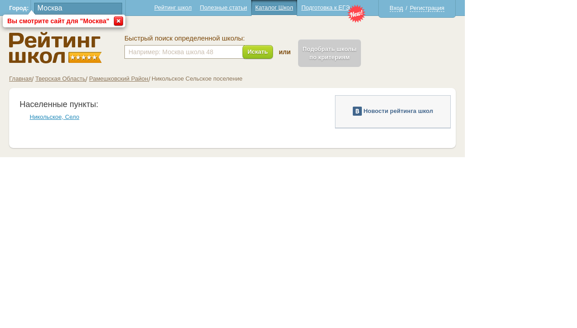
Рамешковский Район (174, 78)
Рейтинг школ (228, 7)
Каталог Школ (330, 7)
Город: (75, 8)
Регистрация (483, 8)
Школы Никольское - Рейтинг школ (111, 47)
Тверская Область (116, 78)
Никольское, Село (110, 116)
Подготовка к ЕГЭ (381, 7)
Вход (452, 8)
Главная (76, 78)
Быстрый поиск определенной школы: (240, 38)
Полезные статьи (279, 7)
